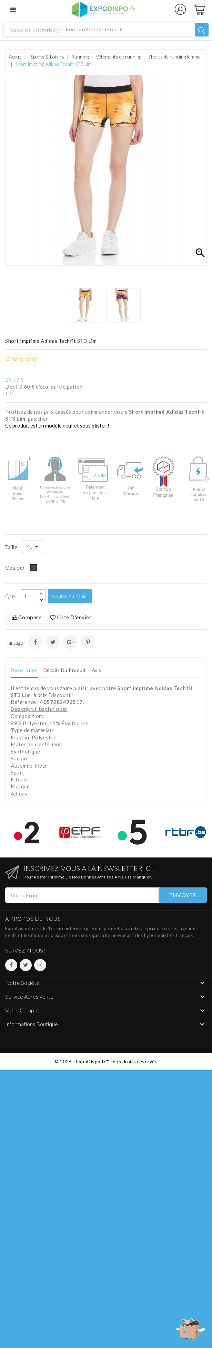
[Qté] (29, 596)
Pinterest (88, 642)
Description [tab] (24, 670)
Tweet (53, 642)
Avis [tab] (96, 670)
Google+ (70, 642)
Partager (35, 642)
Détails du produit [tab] (64, 670)
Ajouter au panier (70, 596)
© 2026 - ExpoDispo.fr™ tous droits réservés (106, 1061)
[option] (87, 305)
